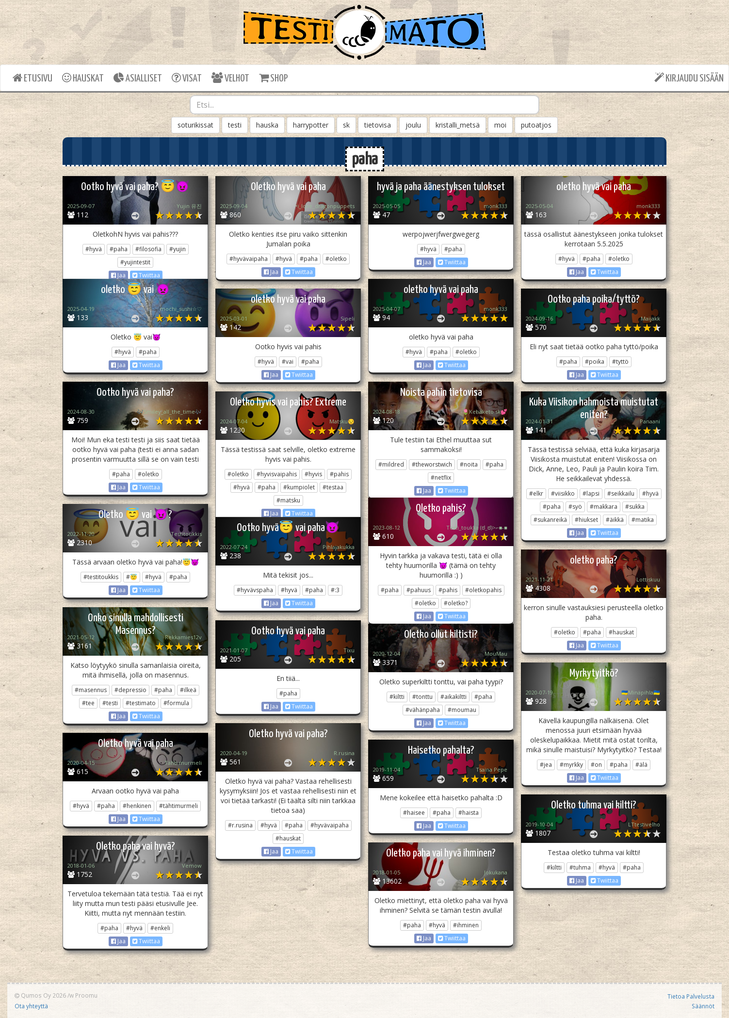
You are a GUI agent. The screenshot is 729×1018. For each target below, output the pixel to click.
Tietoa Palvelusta (690, 996)
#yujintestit (135, 262)
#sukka (635, 506)
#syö (575, 506)
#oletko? (456, 603)
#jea (546, 764)
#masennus (91, 690)
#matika (643, 520)
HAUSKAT (83, 77)
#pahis (339, 474)
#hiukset (586, 520)
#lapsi (591, 493)
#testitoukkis (100, 577)
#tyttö (620, 361)
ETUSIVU (32, 77)
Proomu (86, 995)
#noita (469, 464)
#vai (287, 361)
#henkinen (137, 806)
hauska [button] (267, 124)
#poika (594, 361)
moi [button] (500, 124)
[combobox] (365, 104)
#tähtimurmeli (178, 806)
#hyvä (93, 249)
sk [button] (346, 124)
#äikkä (615, 520)
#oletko (336, 259)
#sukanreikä (550, 520)
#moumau (462, 710)
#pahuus (418, 590)
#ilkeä (188, 690)
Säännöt (703, 1006)
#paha (119, 249)
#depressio (130, 690)
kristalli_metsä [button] (458, 124)
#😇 (131, 577)
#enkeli (160, 928)
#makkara (603, 506)
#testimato (141, 703)
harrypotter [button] (310, 124)
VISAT (187, 77)
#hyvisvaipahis (277, 474)
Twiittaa (146, 275)
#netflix (441, 477)
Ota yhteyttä (31, 1006)
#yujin (177, 249)
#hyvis (313, 474)
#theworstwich (432, 464)
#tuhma (580, 867)
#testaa (333, 487)
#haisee (414, 812)
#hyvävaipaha (248, 259)
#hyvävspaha (255, 590)
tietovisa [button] (377, 124)
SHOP (273, 77)
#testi (110, 703)
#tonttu (422, 697)
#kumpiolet (299, 487)
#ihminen (466, 925)
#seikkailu (620, 493)
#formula (176, 703)
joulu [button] (413, 124)
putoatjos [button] (536, 124)
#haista (468, 812)
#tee (88, 703)
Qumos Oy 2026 (40, 995)
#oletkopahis (483, 590)
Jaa (118, 275)
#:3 (335, 590)
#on (596, 764)
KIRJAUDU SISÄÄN (689, 77)
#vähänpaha (422, 710)
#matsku (288, 500)
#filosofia (148, 249)
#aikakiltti (453, 697)
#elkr (536, 493)
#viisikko (563, 493)
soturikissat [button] (195, 124)
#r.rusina (240, 825)
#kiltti (397, 697)
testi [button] (235, 124)
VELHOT (230, 77)
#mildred (391, 464)
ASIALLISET (137, 77)
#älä (641, 764)
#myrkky (571, 764)
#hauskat (621, 632)
